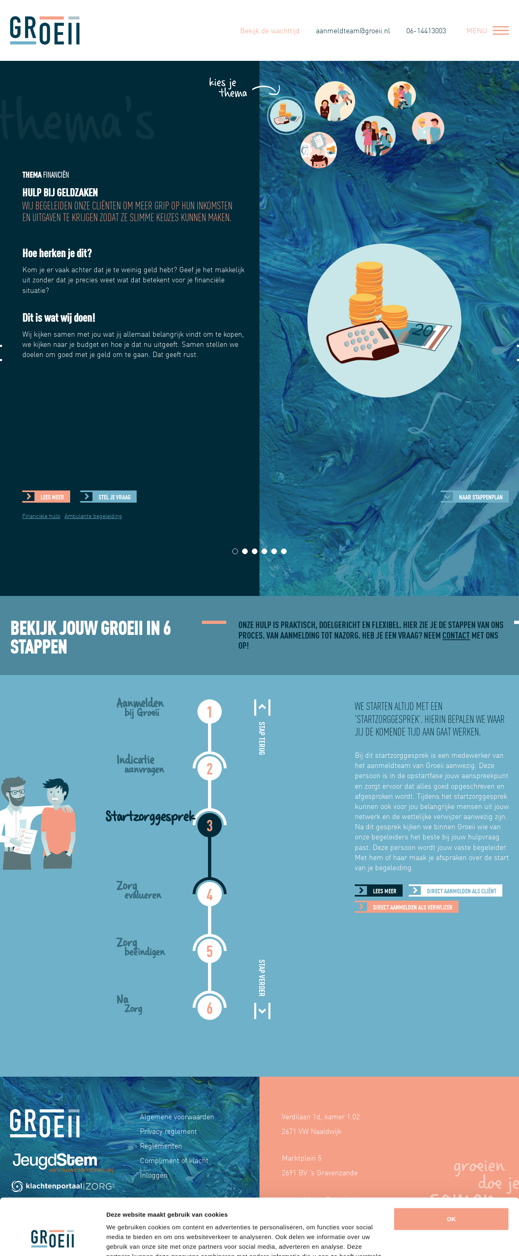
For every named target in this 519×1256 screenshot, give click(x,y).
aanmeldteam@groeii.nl (353, 30)
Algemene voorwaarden (177, 1116)
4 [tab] (264, 551)
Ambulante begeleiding (93, 515)
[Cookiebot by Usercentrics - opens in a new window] (52, 1240)
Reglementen (161, 1145)
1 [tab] (235, 551)
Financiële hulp (41, 515)
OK (451, 1170)
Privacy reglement (168, 1131)
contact (456, 635)
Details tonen (125, 1240)
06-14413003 (426, 30)
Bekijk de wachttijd (270, 30)
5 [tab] (274, 551)
